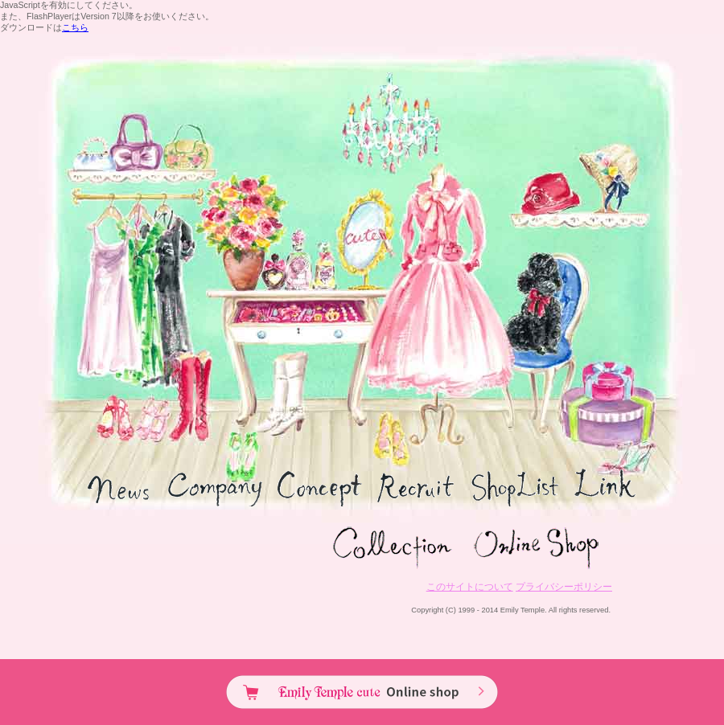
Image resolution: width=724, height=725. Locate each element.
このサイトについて (469, 586)
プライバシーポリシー (564, 586)
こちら (75, 27)
